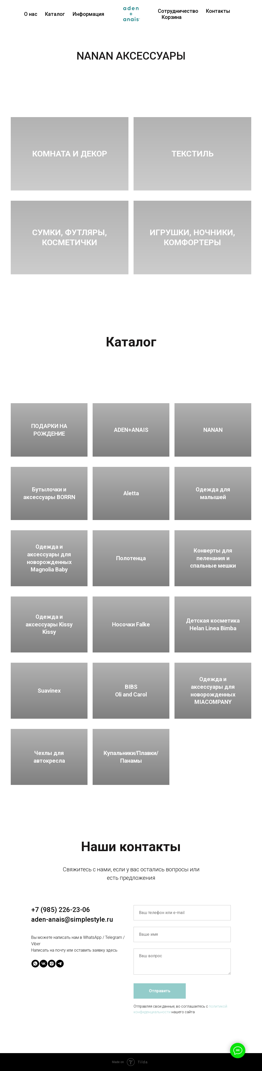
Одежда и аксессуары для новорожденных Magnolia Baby (49, 558)
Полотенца (131, 558)
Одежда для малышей (213, 493)
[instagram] (52, 963)
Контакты (218, 11)
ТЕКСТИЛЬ (192, 154)
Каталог (55, 14)
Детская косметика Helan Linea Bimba (213, 624)
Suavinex (49, 690)
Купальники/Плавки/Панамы (131, 757)
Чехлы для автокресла (49, 757)
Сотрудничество (178, 11)
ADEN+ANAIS (131, 430)
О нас (30, 14)
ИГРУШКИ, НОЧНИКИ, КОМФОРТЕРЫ (192, 237)
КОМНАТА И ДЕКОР (69, 154)
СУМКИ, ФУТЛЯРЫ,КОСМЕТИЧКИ (69, 237)
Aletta (131, 493)
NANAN (213, 430)
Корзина (172, 17)
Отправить (159, 990)
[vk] (43, 963)
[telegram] (60, 963)
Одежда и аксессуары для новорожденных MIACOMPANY (213, 690)
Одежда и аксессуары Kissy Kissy (49, 624)
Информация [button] (88, 14)
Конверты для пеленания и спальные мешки (213, 558)
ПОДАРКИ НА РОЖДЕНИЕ (49, 430)
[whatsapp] (35, 963)
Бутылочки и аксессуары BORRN (49, 493)
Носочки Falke (131, 624)
